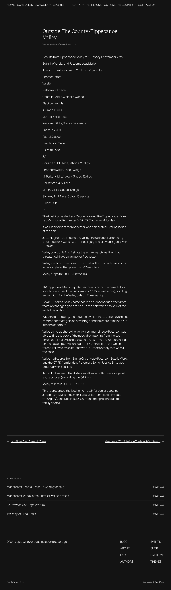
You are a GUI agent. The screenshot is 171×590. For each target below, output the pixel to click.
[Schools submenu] (50, 5)
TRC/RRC (75, 5)
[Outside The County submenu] (135, 5)
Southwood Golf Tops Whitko (26, 505)
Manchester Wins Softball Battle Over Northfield (38, 496)
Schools (41, 5)
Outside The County (118, 5)
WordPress (159, 582)
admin (54, 44)
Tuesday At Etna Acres (21, 514)
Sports (58, 5)
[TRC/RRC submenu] (83, 5)
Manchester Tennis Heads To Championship (35, 487)
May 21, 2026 (158, 487)
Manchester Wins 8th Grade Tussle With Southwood (132, 441)
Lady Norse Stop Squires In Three (28, 441)
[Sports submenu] (66, 5)
